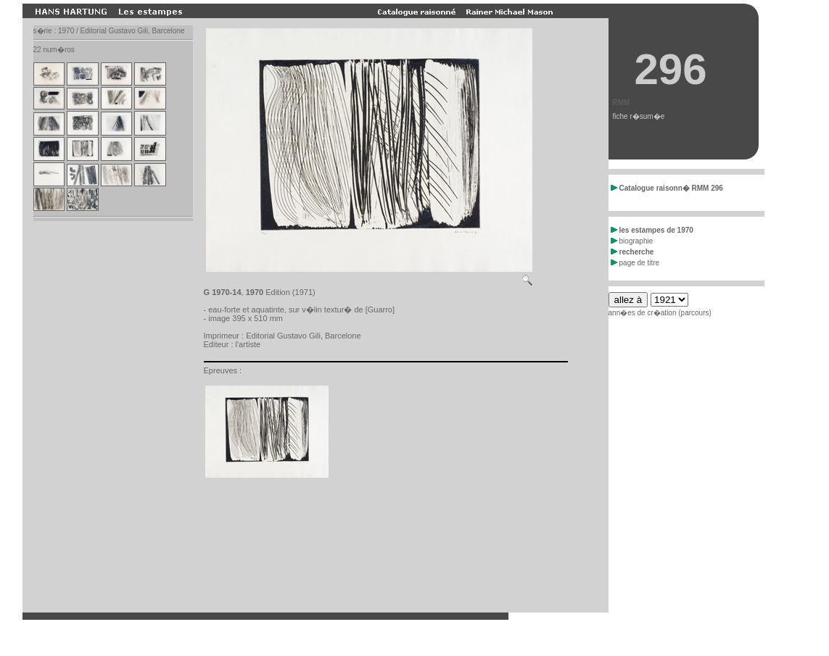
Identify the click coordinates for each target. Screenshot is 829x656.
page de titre (635, 263)
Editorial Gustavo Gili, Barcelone (303, 335)
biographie (632, 241)
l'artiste (248, 344)
